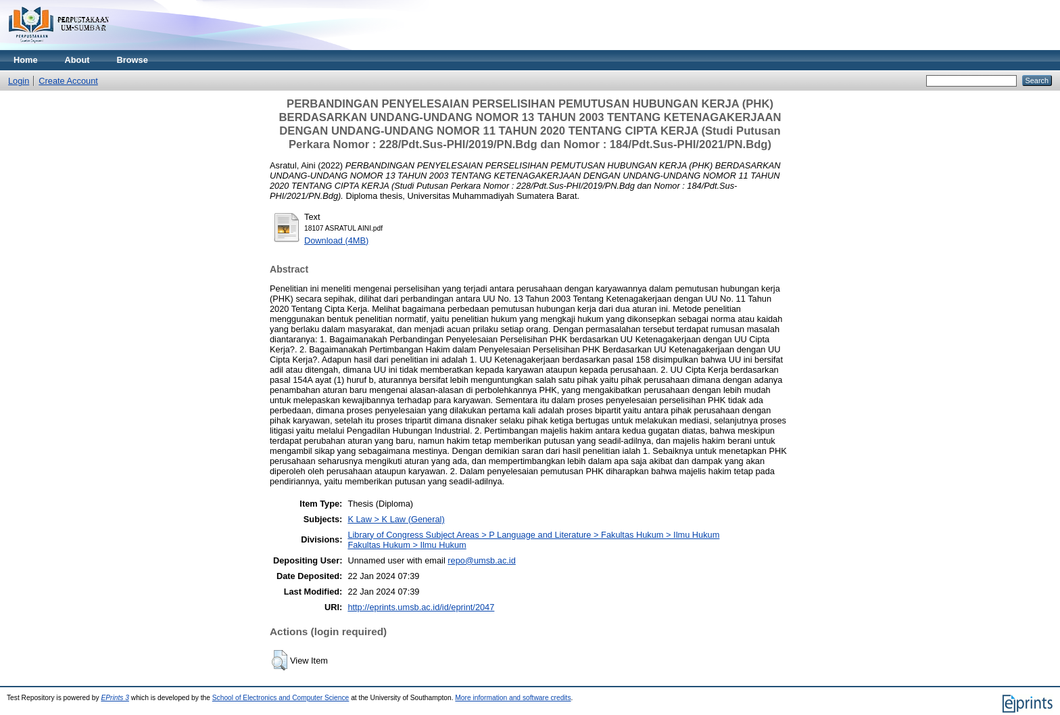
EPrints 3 (115, 697)
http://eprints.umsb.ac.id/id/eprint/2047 (420, 607)
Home (26, 60)
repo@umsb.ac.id (481, 560)
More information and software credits (513, 697)
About (77, 60)
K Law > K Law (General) (395, 519)
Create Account (68, 81)
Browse (132, 60)
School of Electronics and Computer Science (281, 697)
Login (18, 81)
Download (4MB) (336, 240)
